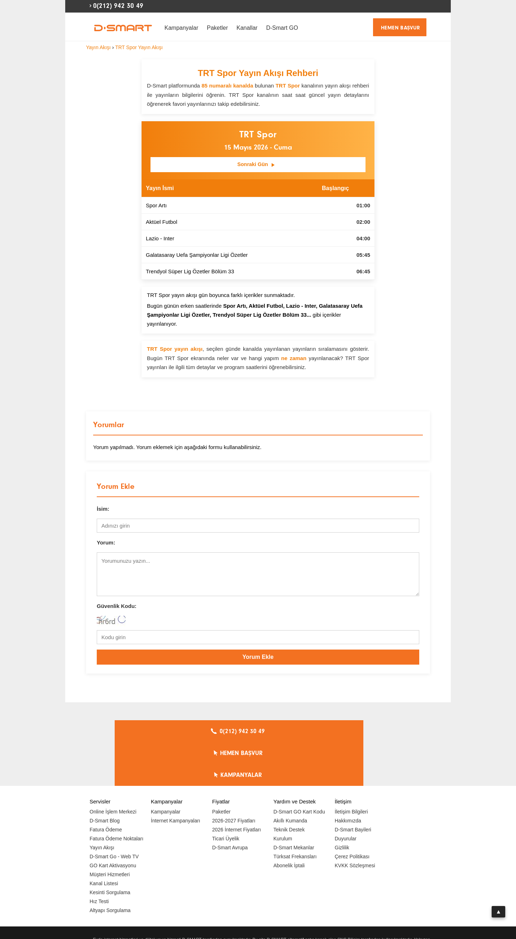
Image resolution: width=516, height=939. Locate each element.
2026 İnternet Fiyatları (236, 786)
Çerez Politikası (352, 813)
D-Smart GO (282, 28)
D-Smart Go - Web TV (114, 813)
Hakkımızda (348, 777)
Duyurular (346, 795)
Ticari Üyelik (225, 795)
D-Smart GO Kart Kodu (299, 769)
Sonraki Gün (256, 165)
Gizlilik (342, 804)
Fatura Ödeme (106, 786)
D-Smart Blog (105, 777)
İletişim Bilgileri (351, 769)
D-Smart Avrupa (230, 804)
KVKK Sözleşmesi (355, 822)
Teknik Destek (289, 786)
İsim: (103, 509)
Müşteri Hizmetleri (110, 831)
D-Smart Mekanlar (293, 804)
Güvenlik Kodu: (117, 607)
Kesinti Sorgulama (110, 849)
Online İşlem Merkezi (113, 769)
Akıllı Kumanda (290, 777)
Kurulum (282, 795)
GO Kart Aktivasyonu (113, 822)
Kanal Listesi (104, 840)
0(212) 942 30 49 (118, 6)
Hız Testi (99, 858)
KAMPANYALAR (355, 732)
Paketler (217, 28)
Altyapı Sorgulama (110, 867)
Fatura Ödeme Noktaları (116, 795)
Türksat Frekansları (295, 813)
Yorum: (106, 543)
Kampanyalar (181, 28)
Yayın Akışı (102, 804)
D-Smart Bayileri (353, 786)
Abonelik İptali (289, 822)
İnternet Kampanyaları (175, 777)
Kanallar (247, 28)
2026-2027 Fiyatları (233, 777)
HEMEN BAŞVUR (400, 28)
